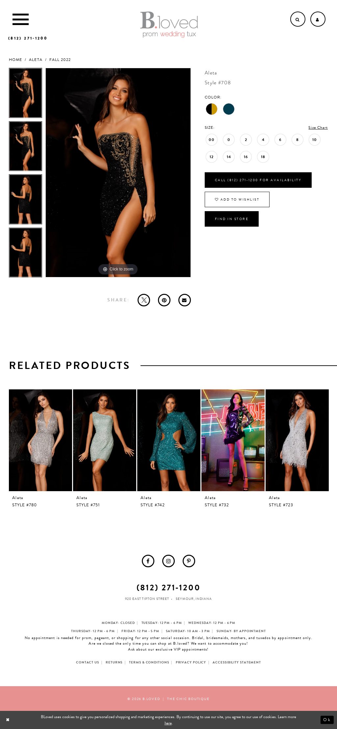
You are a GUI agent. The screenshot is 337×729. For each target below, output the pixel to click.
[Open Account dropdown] (317, 19)
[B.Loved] (169, 25)
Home (15, 60)
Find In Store (232, 218)
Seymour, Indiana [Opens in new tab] (194, 598)
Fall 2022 (60, 60)
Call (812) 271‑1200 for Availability (258, 180)
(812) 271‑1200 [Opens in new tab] (169, 587)
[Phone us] (27, 38)
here (168, 723)
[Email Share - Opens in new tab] (184, 300)
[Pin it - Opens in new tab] (164, 300)
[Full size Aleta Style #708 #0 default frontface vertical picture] (118, 172)
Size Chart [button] (318, 127)
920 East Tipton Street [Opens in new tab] (147, 598)
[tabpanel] (25, 94)
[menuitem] (148, 561)
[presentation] (40, 440)
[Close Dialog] (8, 720)
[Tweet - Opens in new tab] (144, 300)
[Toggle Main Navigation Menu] (21, 19)
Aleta (35, 60)
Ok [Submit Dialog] (327, 720)
